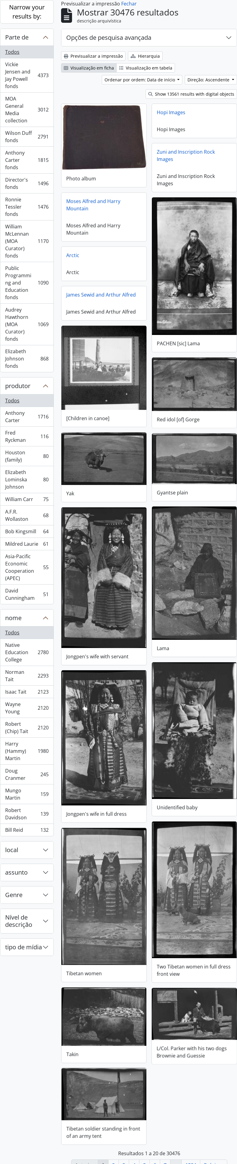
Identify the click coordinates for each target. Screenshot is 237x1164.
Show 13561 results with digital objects (191, 94)
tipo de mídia (23, 947)
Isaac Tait (27, 693)
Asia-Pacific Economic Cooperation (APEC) (27, 567)
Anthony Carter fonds (27, 160)
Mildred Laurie (27, 545)
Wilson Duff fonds (27, 137)
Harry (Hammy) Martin (27, 751)
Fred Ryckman (27, 436)
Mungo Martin (27, 794)
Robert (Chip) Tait (27, 728)
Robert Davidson (27, 814)
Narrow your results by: (27, 11)
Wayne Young (27, 708)
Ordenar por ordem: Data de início (140, 80)
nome (13, 618)
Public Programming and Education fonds (27, 283)
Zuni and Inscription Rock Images (186, 155)
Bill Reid (27, 831)
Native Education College (27, 652)
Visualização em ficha (89, 68)
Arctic (72, 254)
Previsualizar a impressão (93, 56)
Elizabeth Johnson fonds (27, 358)
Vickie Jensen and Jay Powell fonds (27, 75)
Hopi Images (171, 112)
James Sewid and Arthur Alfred (101, 294)
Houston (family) (27, 456)
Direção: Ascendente (209, 80)
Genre (13, 895)
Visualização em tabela (145, 68)
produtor (17, 386)
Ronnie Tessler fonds (27, 206)
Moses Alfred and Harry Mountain (93, 204)
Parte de (17, 37)
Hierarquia (145, 56)
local (11, 850)
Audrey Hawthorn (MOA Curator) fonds (27, 324)
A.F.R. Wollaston (27, 515)
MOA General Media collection (27, 109)
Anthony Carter (27, 417)
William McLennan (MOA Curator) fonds (27, 241)
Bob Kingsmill (27, 533)
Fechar (129, 3)
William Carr (27, 501)
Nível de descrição (18, 921)
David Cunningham (27, 594)
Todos (12, 52)
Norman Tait (27, 676)
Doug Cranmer (27, 774)
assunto (16, 872)
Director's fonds (27, 183)
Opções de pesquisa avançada (108, 37)
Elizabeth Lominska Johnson (27, 479)
